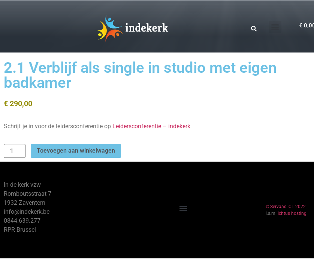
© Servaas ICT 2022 (286, 206)
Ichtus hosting (292, 213)
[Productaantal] (14, 151)
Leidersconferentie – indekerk (151, 126)
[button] (275, 27)
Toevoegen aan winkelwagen (76, 150)
